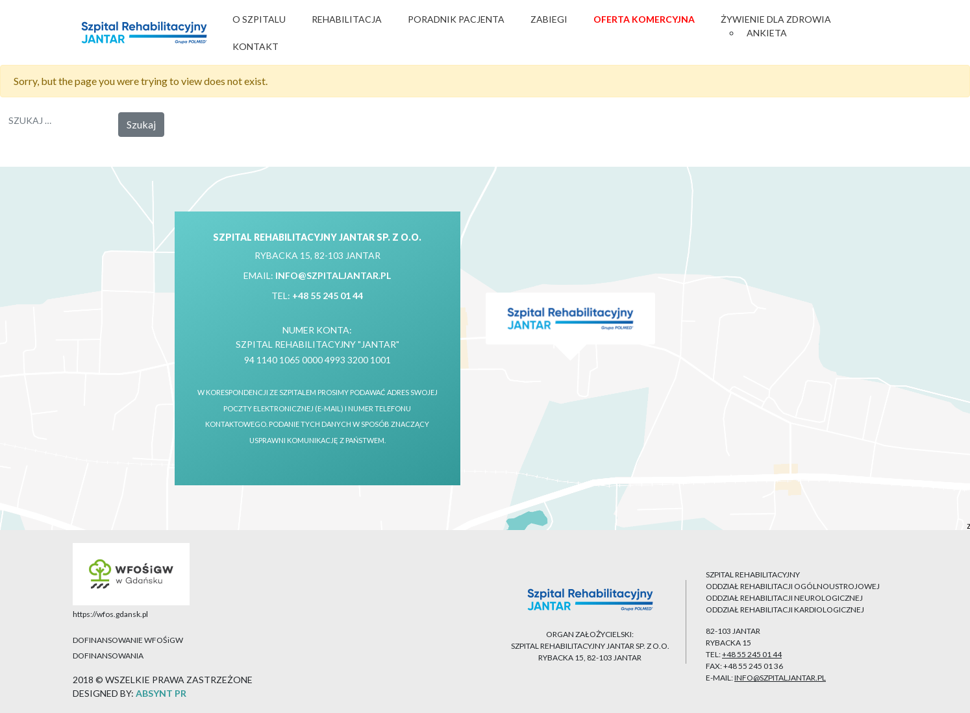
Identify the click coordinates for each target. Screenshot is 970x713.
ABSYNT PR (161, 693)
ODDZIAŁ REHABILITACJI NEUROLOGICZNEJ (784, 598)
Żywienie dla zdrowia (776, 19)
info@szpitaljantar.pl (333, 275)
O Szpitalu (259, 19)
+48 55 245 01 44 (327, 295)
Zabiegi (548, 19)
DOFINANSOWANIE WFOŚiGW (128, 640)
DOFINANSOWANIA (108, 655)
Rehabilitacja (347, 19)
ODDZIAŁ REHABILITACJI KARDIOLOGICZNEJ (785, 609)
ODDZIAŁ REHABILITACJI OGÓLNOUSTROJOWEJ (793, 586)
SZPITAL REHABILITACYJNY (753, 574)
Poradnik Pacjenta (456, 19)
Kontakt (255, 46)
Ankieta (767, 32)
